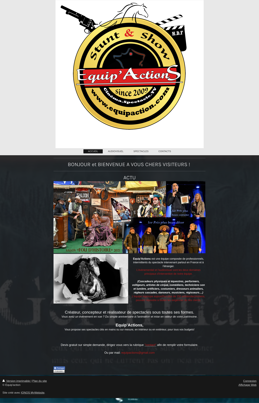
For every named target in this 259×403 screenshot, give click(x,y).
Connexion (250, 381)
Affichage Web (248, 385)
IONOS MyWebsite (32, 392)
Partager (59, 368)
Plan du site (39, 381)
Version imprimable (16, 381)
